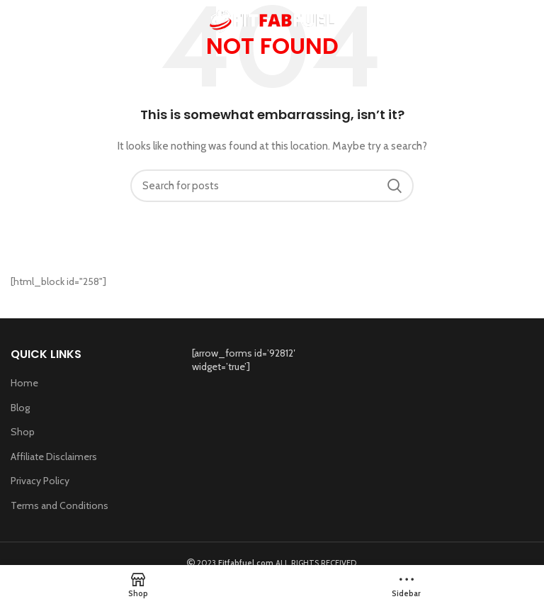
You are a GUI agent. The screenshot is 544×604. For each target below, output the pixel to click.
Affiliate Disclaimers (54, 456)
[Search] (272, 185)
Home (24, 382)
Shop (23, 431)
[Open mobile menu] (17, 21)
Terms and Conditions (59, 505)
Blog (20, 407)
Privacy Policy (40, 480)
